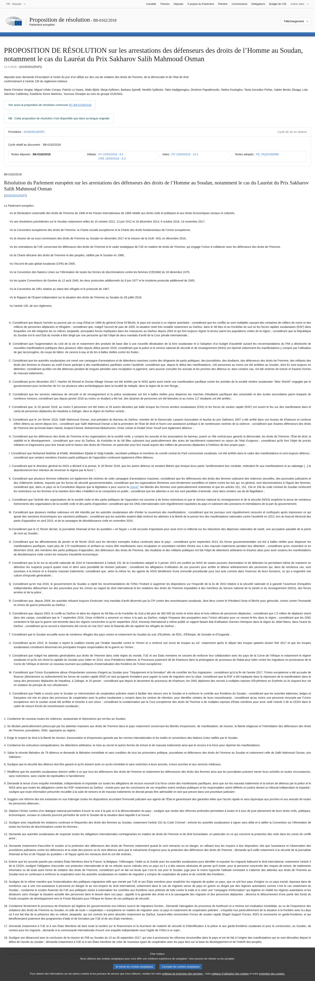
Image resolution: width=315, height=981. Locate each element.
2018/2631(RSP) (34, 131)
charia (133, 487)
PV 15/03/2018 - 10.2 (185, 154)
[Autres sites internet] (299, 4)
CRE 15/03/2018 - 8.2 (112, 158)
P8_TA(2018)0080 (267, 154)
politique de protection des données (182, 977)
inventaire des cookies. (272, 977)
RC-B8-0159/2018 (80, 105)
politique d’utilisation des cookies (230, 977)
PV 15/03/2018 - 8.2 (111, 154)
